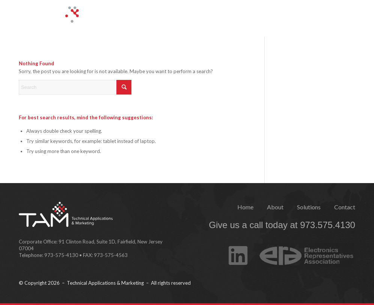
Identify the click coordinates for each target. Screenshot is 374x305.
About (275, 206)
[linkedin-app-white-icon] (238, 248)
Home (245, 206)
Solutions (309, 206)
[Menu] (348, 15)
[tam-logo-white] (80, 20)
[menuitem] (348, 15)
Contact (344, 206)
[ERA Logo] (304, 250)
